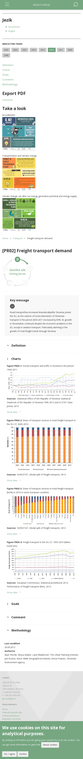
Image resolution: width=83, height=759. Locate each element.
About (5, 709)
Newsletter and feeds (11, 719)
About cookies (50, 744)
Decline (23, 754)
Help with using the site (12, 712)
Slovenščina (14, 26)
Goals (5, 74)
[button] (41, 133)
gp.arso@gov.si (9, 698)
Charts (6, 70)
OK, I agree (9, 754)
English (11, 31)
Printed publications (11, 715)
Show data (12, 412)
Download (7, 99)
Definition (8, 65)
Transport (18, 238)
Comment (7, 79)
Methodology (10, 84)
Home (5, 238)
